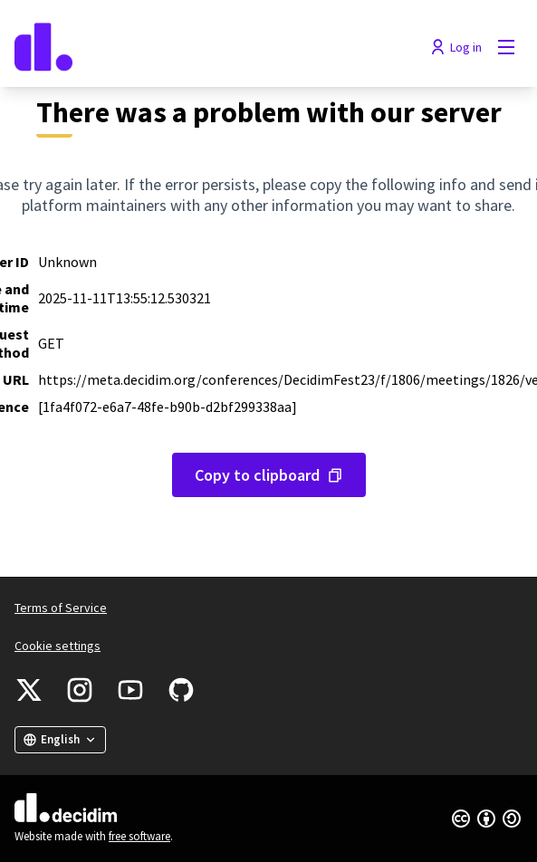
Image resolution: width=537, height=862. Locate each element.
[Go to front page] (203, 47)
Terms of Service (60, 607)
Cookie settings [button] (57, 645)
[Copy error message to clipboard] (269, 475)
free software (139, 836)
